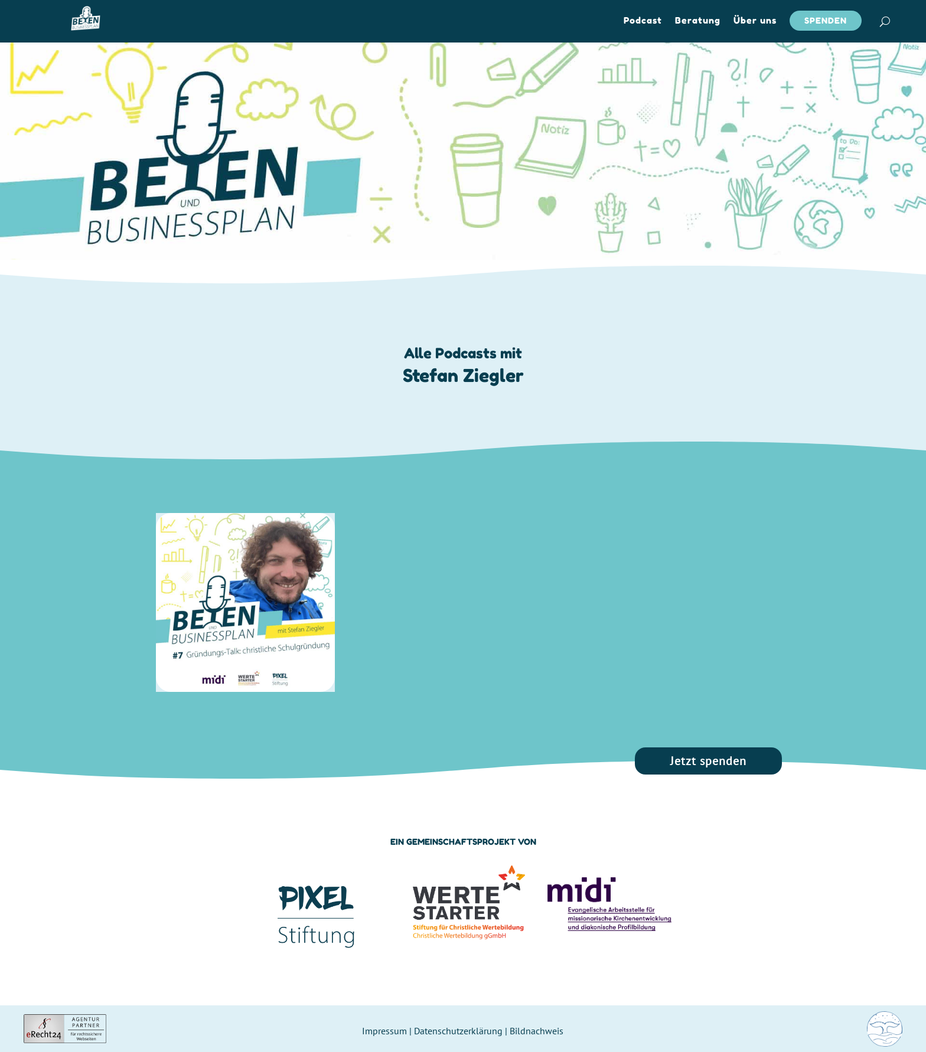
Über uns (755, 21)
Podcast (643, 21)
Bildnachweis (536, 1031)
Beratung (697, 21)
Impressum (384, 1031)
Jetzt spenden (708, 761)
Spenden (825, 20)
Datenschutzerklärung (458, 1031)
